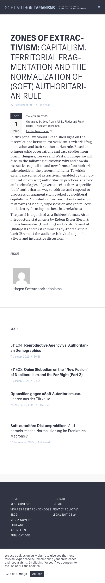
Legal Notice (64, 514)
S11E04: (49, 348)
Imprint (58, 504)
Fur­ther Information (39, 131)
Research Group (22, 504)
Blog (14, 514)
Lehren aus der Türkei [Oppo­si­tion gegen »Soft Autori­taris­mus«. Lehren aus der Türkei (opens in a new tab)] (45, 396)
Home (14, 499)
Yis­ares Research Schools (30, 509)
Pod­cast (17, 525)
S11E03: (49, 372)
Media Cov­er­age (22, 520)
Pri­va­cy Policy (65, 509)
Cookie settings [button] (16, 574)
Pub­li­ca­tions (20, 535)
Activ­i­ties (18, 530)
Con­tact (58, 499)
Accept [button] (37, 574)
